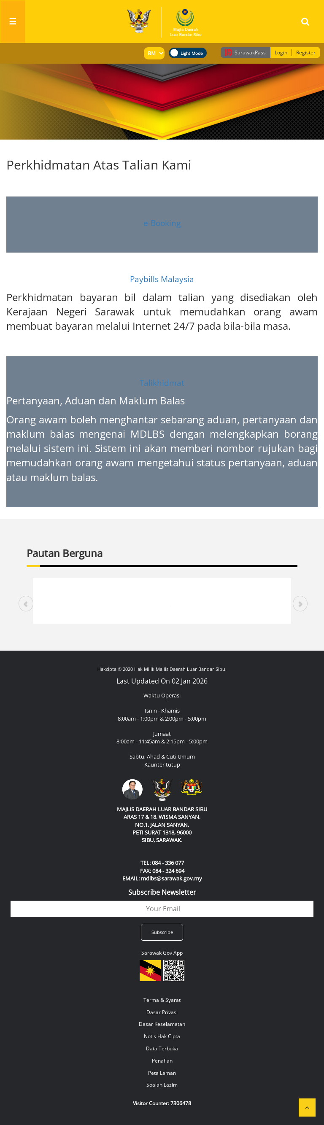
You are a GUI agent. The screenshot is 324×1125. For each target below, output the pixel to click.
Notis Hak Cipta (162, 1036)
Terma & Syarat (162, 1000)
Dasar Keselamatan (162, 1024)
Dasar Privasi (162, 1012)
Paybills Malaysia (162, 279)
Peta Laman (162, 1073)
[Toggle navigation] (12, 21)
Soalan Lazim (162, 1084)
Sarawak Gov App (162, 952)
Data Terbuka (162, 1048)
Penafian (162, 1060)
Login (281, 52)
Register (306, 52)
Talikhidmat (162, 382)
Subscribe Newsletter (162, 892)
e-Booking (162, 223)
